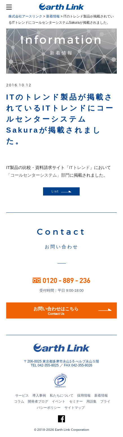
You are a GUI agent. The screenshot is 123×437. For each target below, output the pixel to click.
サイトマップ (74, 408)
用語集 (91, 401)
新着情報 (101, 396)
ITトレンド (79, 167)
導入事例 (39, 396)
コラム (19, 401)
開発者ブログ (38, 401)
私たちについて (61, 396)
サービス (22, 396)
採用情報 (84, 396)
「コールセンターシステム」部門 (38, 175)
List (61, 191)
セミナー (76, 401)
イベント (58, 401)
